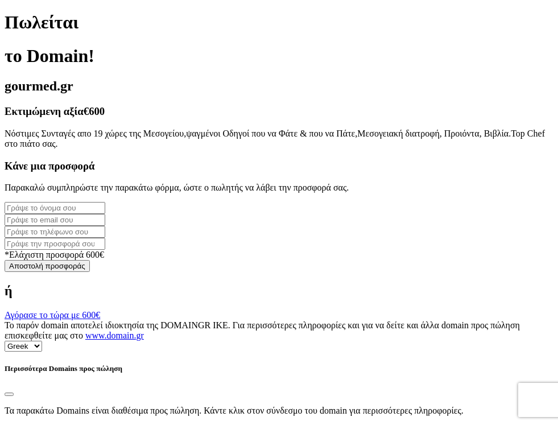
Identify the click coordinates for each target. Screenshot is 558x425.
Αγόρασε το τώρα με (52, 315)
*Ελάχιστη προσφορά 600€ (54, 254)
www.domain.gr (114, 335)
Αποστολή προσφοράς (47, 266)
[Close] (9, 394)
